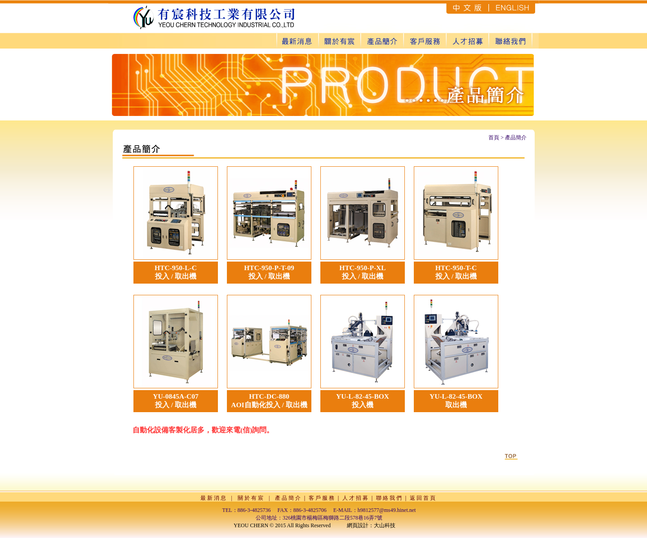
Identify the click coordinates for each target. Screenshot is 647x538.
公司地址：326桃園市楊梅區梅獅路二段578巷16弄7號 (319, 518)
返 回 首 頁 (422, 498)
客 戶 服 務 (321, 498)
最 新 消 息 (213, 498)
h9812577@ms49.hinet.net (387, 510)
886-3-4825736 (254, 510)
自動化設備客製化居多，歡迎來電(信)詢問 (199, 430)
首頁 (493, 137)
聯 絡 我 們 (389, 498)
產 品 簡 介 (288, 498)
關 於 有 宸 (250, 498)
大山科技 (384, 525)
